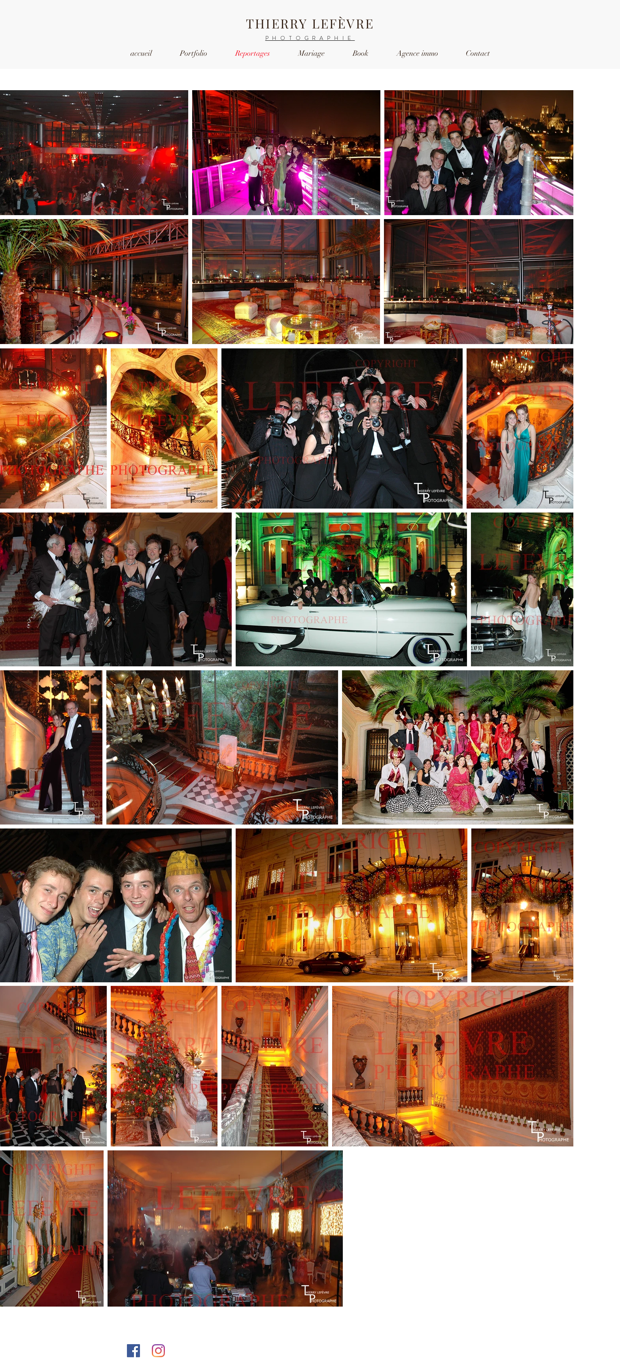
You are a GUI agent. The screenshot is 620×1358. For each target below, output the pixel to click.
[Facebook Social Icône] (133, 1350)
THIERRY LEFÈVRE (310, 23)
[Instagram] (158, 1350)
